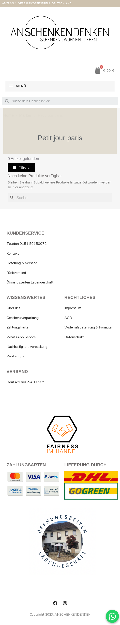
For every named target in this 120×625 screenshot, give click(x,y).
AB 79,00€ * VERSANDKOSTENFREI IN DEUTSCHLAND (36, 3)
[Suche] (60, 198)
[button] (104, 70)
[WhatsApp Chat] (112, 616)
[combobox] (60, 101)
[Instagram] (65, 603)
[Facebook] (55, 603)
